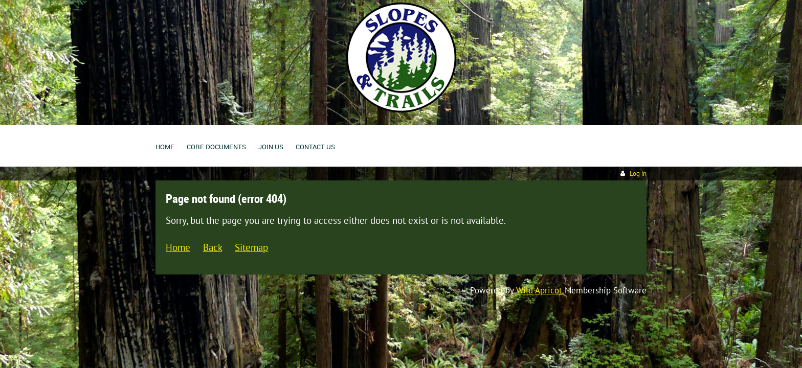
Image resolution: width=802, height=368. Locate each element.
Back (212, 247)
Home (178, 247)
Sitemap (251, 247)
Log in (638, 173)
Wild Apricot (539, 290)
